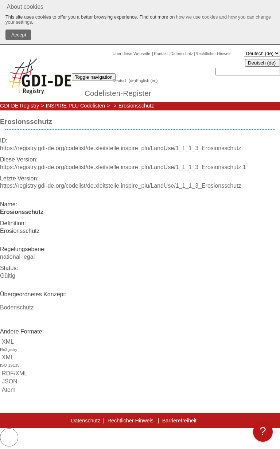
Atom (7, 390)
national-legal (17, 257)
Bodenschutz (17, 307)
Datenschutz (181, 53)
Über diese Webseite (132, 53)
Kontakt (161, 53)
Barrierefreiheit (179, 420)
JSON (9, 381)
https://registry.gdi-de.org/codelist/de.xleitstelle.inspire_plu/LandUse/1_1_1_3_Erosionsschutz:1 (123, 167)
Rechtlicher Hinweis (213, 53)
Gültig (7, 276)
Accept (18, 35)
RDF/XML (13, 373)
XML (140, 346)
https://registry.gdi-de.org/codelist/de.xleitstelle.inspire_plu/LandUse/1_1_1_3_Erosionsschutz (120, 148)
